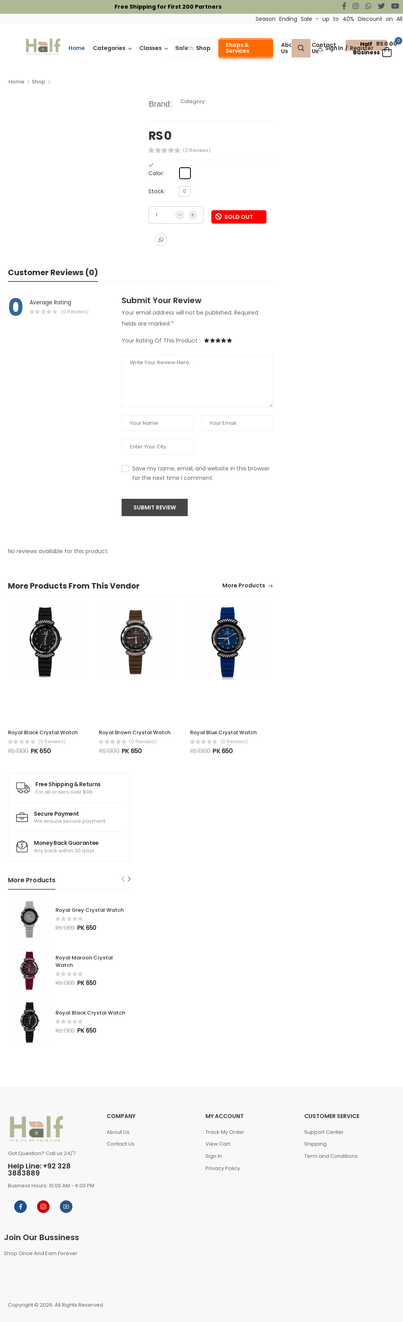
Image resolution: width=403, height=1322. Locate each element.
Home (76, 48)
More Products (243, 586)
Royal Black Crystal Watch (43, 732)
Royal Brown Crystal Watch (134, 732)
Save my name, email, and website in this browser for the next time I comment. (201, 473)
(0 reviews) (52, 741)
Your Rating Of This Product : (161, 340)
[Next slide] (129, 879)
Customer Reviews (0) (53, 272)
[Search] (229, 48)
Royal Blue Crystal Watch (223, 732)
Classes (150, 48)
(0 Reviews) (197, 150)
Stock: (156, 191)
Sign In (330, 48)
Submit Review (154, 507)
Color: (156, 173)
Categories (109, 48)
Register (361, 48)
